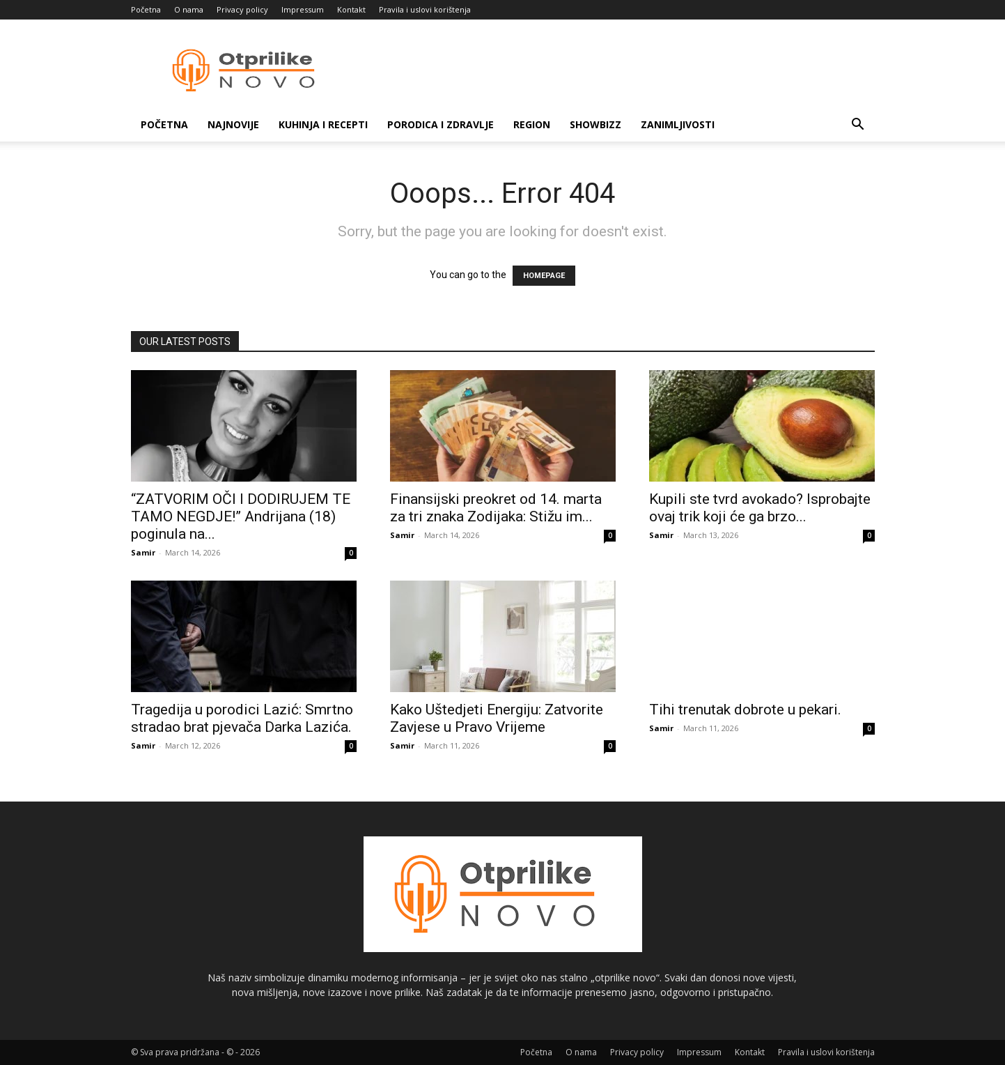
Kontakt (351, 9)
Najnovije (233, 124)
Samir (143, 552)
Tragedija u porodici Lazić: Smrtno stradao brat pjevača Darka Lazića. (242, 718)
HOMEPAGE (544, 275)
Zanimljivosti (678, 124)
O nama (188, 9)
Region (531, 124)
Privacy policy (242, 9)
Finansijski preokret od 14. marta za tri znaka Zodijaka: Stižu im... (496, 508)
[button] (858, 125)
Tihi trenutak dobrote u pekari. (745, 709)
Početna (146, 9)
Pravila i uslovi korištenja (425, 9)
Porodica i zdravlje (440, 124)
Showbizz (595, 124)
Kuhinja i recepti (323, 124)
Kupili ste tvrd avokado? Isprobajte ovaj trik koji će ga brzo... (760, 508)
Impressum (302, 9)
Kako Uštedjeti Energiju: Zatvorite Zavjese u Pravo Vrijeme (496, 718)
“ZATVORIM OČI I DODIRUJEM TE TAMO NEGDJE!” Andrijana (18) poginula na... (240, 516)
